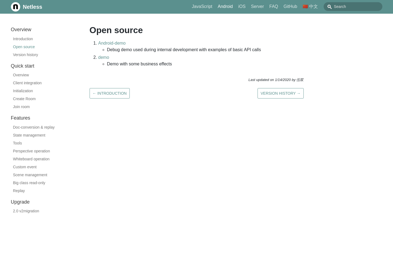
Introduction (23, 39)
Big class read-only (29, 183)
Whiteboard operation (31, 159)
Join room (21, 107)
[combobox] (359, 6)
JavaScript (214, 6)
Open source (24, 47)
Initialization (23, 91)
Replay (19, 191)
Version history (25, 55)
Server (269, 6)
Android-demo (112, 43)
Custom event (25, 167)
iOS (254, 6)
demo (103, 57)
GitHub (302, 6)
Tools (17, 143)
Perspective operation (31, 151)
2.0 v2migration (26, 211)
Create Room (24, 99)
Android (237, 6)
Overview (21, 75)
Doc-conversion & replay (34, 127)
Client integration (27, 83)
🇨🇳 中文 (322, 6)
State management (29, 135)
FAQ (286, 6)
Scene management (30, 175)
